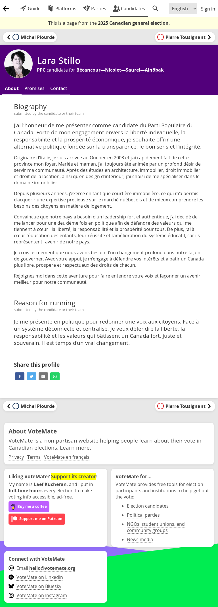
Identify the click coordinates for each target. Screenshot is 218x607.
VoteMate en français (66, 457)
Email (42, 568)
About (12, 88)
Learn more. (75, 447)
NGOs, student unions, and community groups (156, 527)
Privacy (16, 457)
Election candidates (148, 506)
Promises (34, 88)
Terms (34, 457)
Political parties (143, 515)
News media (140, 539)
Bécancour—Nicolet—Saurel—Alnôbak (120, 70)
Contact (58, 88)
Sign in (208, 9)
